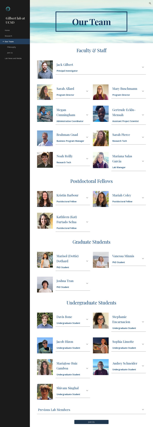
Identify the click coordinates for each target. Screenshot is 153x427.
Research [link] (8, 36)
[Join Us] (91, 422)
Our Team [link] (9, 41)
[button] (150, 3)
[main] (91, 22)
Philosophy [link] (11, 47)
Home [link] (7, 30)
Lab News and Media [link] (13, 58)
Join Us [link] (10, 52)
